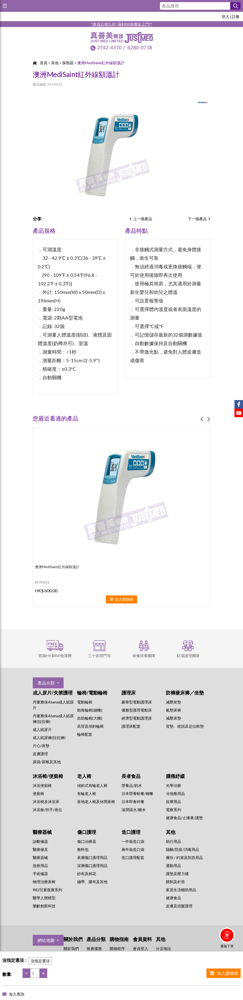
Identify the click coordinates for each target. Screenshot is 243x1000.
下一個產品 (197, 218)
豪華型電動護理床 (137, 702)
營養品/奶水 (132, 785)
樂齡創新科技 (44, 906)
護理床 (129, 692)
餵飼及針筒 (175, 881)
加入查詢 (16, 994)
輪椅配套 (84, 734)
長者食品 (131, 776)
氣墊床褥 (173, 710)
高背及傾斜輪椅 (90, 726)
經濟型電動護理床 (137, 718)
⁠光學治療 (173, 785)
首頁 (43, 62)
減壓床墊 (173, 718)
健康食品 (173, 897)
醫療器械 (42, 832)
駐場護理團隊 (188, 655)
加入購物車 (227, 973)
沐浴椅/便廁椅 (48, 776)
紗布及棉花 (86, 873)
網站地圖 (46, 940)
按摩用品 (173, 801)
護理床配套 (131, 726)
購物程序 (117, 948)
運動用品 (173, 865)
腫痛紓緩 (175, 776)
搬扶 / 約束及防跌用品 (184, 857)
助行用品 (173, 841)
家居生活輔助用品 (181, 889)
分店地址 (163, 948)
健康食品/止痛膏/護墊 (184, 817)
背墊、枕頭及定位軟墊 (185, 726)
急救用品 (40, 865)
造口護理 (131, 832)
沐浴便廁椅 (42, 785)
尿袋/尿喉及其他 (47, 761)
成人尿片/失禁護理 (53, 692)
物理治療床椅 (44, 881)
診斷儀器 (40, 841)
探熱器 (68, 62)
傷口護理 (86, 832)
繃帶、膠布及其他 (92, 881)
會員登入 (140, 948)
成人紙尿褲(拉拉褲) (49, 737)
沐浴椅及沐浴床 (46, 801)
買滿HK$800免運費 (55, 655)
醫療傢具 (40, 849)
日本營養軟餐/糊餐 (137, 793)
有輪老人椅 (86, 793)
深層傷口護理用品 (92, 865)
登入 (225, 16)
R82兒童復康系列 (47, 889)
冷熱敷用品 (175, 793)
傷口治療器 (86, 841)
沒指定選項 (40, 961)
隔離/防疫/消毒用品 (182, 849)
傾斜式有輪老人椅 (92, 785)
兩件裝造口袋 (133, 849)
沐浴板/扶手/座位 (47, 809)
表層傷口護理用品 (92, 857)
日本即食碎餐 (133, 801)
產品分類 (46, 682)
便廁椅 (38, 793)
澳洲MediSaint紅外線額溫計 (100, 62)
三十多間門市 (99, 655)
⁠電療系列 (173, 809)
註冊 (235, 16)
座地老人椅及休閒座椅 (96, 801)
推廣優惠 (94, 948)
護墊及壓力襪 (177, 873)
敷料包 (83, 849)
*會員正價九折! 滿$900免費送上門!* (121, 24)
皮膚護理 (40, 753)
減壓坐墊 (173, 702)
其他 (55, 62)
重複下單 (227, 946)
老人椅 (84, 776)
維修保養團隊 (143, 655)
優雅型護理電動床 (137, 710)
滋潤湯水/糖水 (134, 809)
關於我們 (71, 948)
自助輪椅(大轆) (89, 718)
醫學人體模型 (44, 897)
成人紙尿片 (42, 729)
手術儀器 (40, 873)
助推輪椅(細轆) (89, 710)
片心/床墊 (41, 745)
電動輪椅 (84, 702)
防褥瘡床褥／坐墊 (185, 692)
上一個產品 (142, 218)
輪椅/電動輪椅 (92, 692)
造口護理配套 (133, 857)
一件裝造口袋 (133, 841)
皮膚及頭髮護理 (179, 906)
